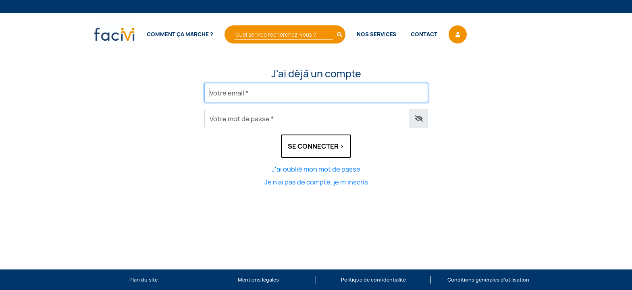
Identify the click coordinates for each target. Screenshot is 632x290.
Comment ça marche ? (180, 34)
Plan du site (143, 279)
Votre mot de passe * (242, 118)
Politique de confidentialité (373, 279)
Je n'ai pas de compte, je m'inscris (316, 182)
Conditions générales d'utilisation (488, 279)
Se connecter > (316, 146)
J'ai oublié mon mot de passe (316, 169)
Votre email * (229, 93)
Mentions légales (258, 279)
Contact (424, 34)
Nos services (376, 34)
